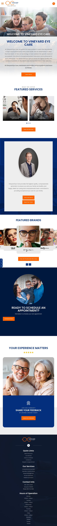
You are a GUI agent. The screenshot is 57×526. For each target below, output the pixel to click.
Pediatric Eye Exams (28, 477)
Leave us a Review (28, 457)
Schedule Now (9, 319)
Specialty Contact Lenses (28, 471)
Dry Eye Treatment (28, 475)
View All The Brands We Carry (28, 259)
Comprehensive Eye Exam (28, 469)
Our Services (28, 455)
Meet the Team (28, 202)
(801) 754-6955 (30, 489)
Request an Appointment (28, 462)
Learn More (28, 74)
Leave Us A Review (28, 418)
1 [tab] (26, 123)
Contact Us (28, 460)
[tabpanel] (15, 108)
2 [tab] (27, 123)
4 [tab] (30, 123)
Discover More (28, 197)
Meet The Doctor (28, 453)
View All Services (28, 129)
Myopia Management (28, 473)
